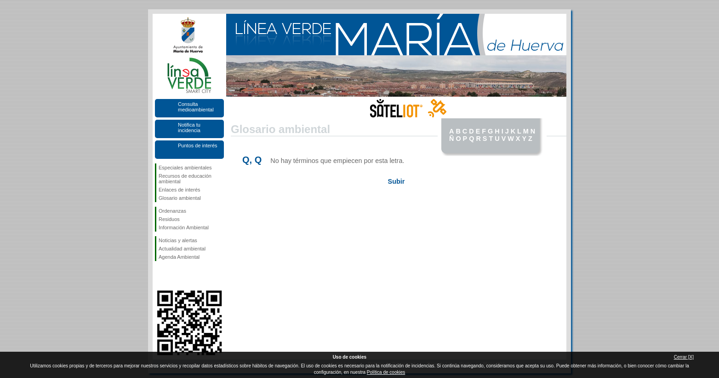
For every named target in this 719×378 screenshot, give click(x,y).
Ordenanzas (172, 211)
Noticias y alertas (178, 240)
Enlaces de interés (179, 189)
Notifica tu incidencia (189, 127)
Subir (396, 181)
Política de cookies (386, 372)
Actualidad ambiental (182, 248)
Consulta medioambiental (196, 106)
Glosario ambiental (180, 198)
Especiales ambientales (185, 167)
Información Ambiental (184, 227)
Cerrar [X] (684, 357)
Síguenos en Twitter (175, 275)
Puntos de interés (197, 145)
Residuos (169, 219)
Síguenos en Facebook (160, 275)
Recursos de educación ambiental (185, 178)
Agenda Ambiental (179, 257)
